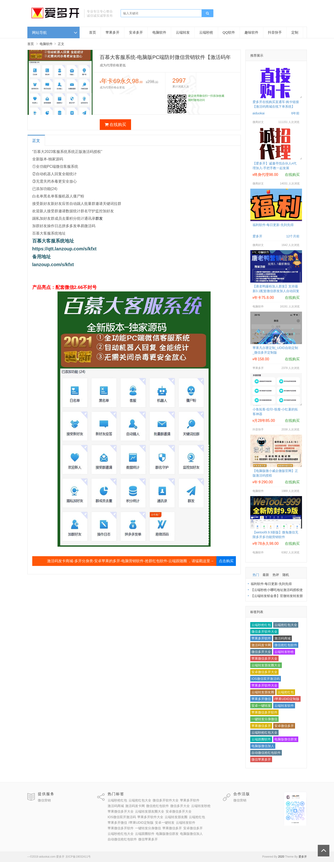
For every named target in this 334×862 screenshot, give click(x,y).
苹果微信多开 (261, 726)
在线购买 (115, 124)
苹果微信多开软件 (264, 712)
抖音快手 (275, 32)
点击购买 (226, 561)
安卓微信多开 (284, 726)
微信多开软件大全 (264, 631)
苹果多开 (112, 32)
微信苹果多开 (261, 759)
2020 (281, 856)
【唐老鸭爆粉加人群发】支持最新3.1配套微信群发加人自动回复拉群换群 (276, 290)
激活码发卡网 (261, 645)
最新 (266, 575)
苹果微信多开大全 (264, 658)
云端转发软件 (284, 705)
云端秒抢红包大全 (264, 732)
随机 (286, 575)
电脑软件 (159, 32)
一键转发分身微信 (264, 719)
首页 (92, 32)
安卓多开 (136, 32)
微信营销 (44, 800)
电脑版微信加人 (262, 746)
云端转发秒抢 (284, 652)
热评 (276, 575)
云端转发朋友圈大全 (266, 665)
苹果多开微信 (261, 699)
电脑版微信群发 (285, 739)
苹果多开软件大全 (264, 685)
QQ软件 (229, 32)
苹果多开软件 (261, 638)
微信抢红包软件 (285, 645)
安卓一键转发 (261, 705)
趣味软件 (251, 32)
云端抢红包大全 (285, 625)
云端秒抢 (206, 32)
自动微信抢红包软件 (266, 753)
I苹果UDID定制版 (286, 699)
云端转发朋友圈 (262, 692)
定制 (294, 32)
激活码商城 (282, 638)
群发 (99, 218)
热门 (256, 575)
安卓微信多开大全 (264, 672)
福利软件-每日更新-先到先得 (273, 225)
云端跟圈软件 (261, 739)
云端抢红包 (286, 692)
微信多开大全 (261, 652)
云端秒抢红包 (261, 625)
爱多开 (303, 856)
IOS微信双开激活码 (265, 679)
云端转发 (183, 32)
